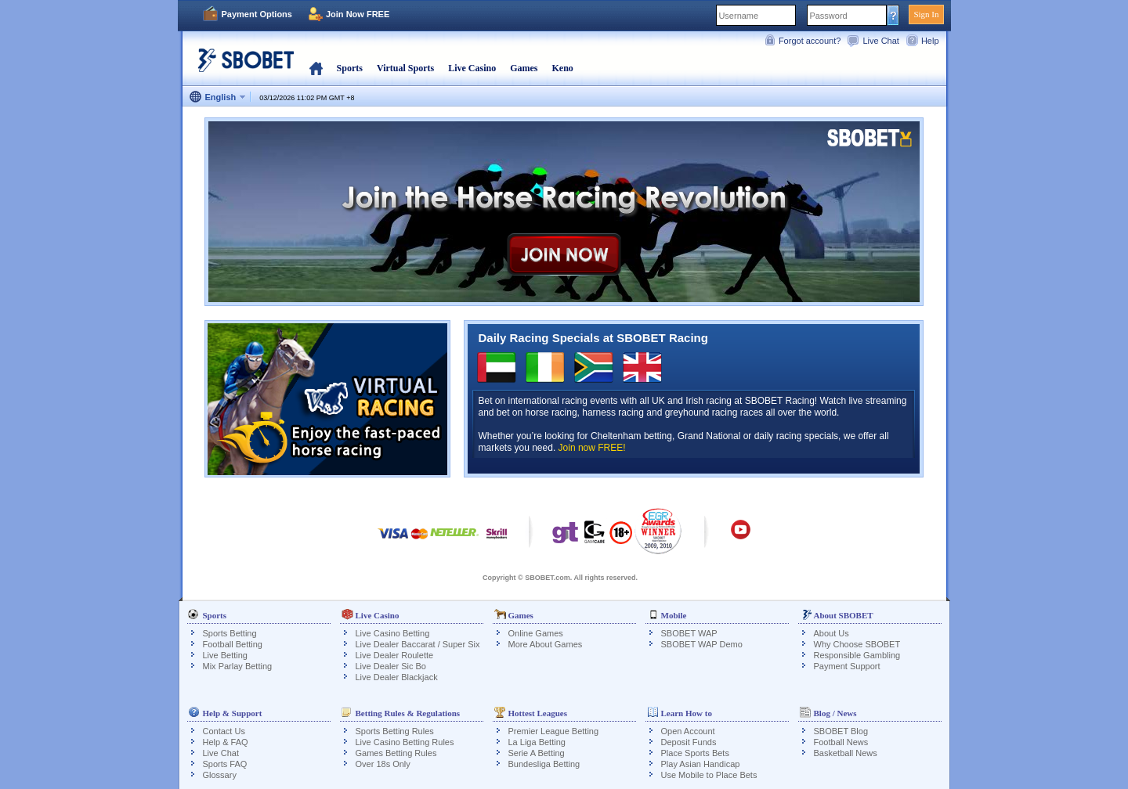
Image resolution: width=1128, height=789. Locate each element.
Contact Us (224, 731)
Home (316, 68)
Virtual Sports (405, 68)
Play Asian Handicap (700, 764)
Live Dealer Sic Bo (391, 666)
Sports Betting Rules (395, 731)
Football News (841, 742)
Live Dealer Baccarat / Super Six (418, 644)
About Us (831, 633)
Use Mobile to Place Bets (709, 775)
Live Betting (225, 655)
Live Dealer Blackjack (397, 677)
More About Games (545, 644)
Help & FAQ (225, 742)
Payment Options (257, 14)
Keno (562, 68)
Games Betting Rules (396, 753)
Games (523, 68)
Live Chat (880, 40)
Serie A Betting (536, 753)
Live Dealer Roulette (395, 655)
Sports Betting (230, 633)
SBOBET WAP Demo (702, 644)
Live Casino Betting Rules (405, 742)
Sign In (925, 14)
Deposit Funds (689, 742)
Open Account (688, 731)
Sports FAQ (225, 764)
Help (930, 40)
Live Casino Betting (393, 633)
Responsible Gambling (857, 655)
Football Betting (232, 644)
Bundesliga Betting (544, 764)
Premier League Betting (553, 731)
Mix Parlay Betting (238, 666)
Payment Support (847, 666)
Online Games (535, 633)
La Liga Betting (537, 742)
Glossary (220, 775)
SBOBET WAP (689, 633)
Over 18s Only (383, 764)
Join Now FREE (357, 14)
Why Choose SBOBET (857, 644)
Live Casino (472, 68)
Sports (350, 68)
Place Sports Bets (695, 753)
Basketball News (845, 753)
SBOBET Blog (841, 731)
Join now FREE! (592, 447)
